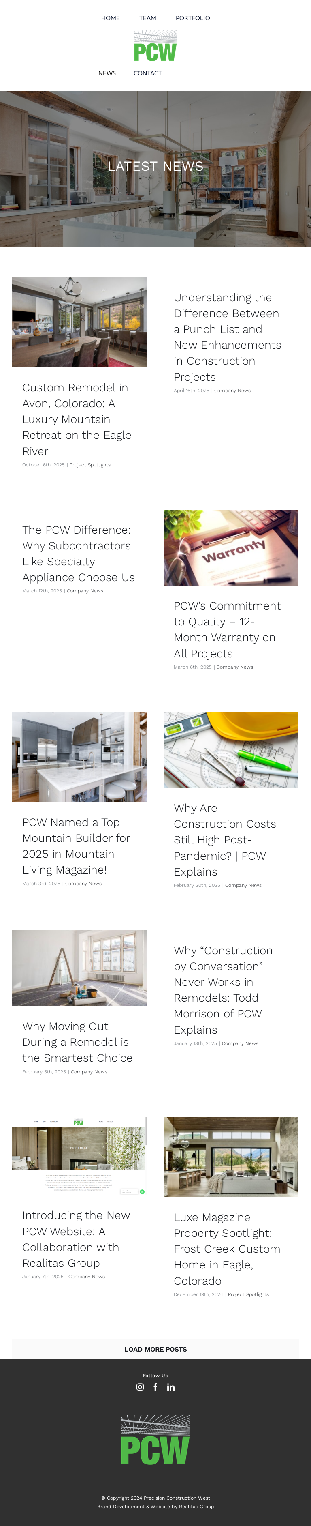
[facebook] (155, 1387)
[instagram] (140, 1387)
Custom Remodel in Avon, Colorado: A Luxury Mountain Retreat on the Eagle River (77, 419)
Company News (232, 390)
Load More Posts (155, 1349)
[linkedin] (171, 1387)
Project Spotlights (90, 465)
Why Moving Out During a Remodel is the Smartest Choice (77, 1042)
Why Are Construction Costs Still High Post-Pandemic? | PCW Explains (225, 839)
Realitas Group (196, 1506)
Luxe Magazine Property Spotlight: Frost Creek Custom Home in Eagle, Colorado (227, 1249)
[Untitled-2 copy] (155, 30)
